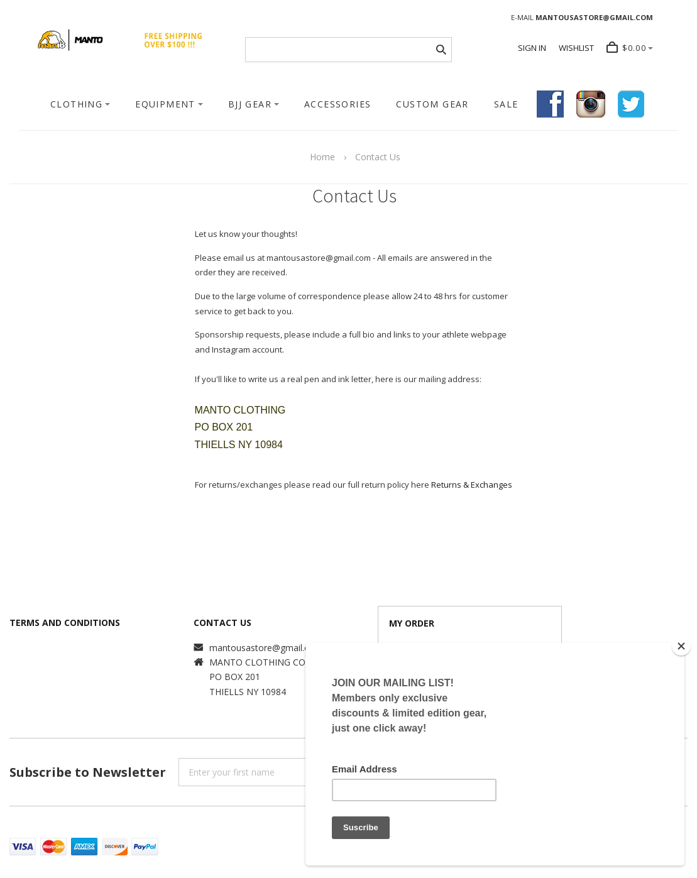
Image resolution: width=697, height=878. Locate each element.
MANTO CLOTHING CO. (258, 662)
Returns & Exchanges (471, 484)
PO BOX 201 (234, 677)
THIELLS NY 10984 (247, 692)
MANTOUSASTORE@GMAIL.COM (594, 17)
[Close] (681, 646)
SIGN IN (532, 47)
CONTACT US (222, 622)
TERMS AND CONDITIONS (64, 622)
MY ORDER (411, 623)
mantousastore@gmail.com (265, 648)
